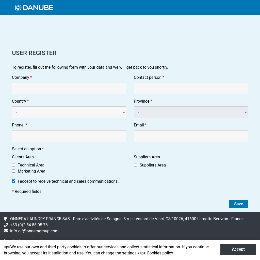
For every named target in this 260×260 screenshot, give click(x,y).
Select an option (28, 148)
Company (22, 77)
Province (143, 101)
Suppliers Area (147, 157)
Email (140, 125)
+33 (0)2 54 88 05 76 (29, 224)
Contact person (149, 77)
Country (20, 101)
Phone (19, 125)
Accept (238, 249)
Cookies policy (160, 253)
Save (238, 203)
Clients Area (23, 157)
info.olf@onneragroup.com (34, 231)
